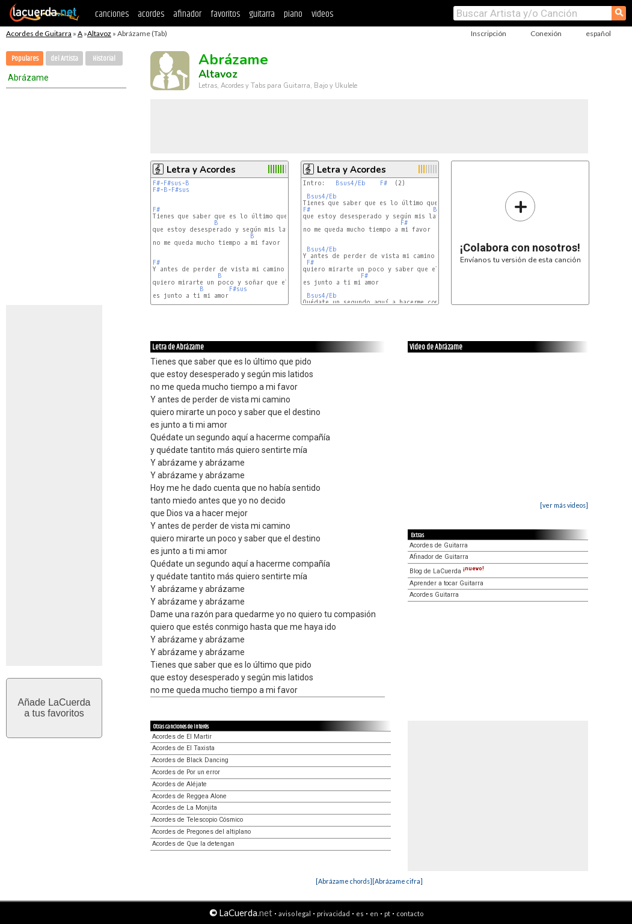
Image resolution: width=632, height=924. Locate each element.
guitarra (262, 14)
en (374, 913)
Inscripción (488, 33)
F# (156, 183)
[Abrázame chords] (344, 881)
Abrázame (28, 77)
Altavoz (99, 33)
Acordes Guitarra (434, 595)
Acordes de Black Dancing (190, 760)
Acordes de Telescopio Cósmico (197, 820)
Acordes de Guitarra (39, 33)
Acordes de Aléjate (179, 784)
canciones (112, 14)
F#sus (173, 183)
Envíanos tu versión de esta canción (520, 227)
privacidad (333, 913)
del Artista (64, 58)
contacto (409, 913)
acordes (151, 14)
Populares (24, 58)
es (360, 913)
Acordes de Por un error (186, 772)
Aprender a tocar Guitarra (446, 583)
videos (322, 14)
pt (387, 913)
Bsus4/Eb (351, 183)
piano (293, 14)
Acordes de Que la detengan (193, 844)
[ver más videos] (564, 505)
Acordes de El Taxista (183, 748)
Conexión (546, 33)
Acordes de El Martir (182, 737)
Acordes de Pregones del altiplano (201, 832)
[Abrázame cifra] (397, 881)
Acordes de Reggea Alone (189, 796)
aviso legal (294, 913)
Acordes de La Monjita (184, 808)
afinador (187, 14)
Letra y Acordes (201, 170)
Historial (104, 58)
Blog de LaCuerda (447, 571)
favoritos (225, 14)
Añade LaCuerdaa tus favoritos (54, 707)
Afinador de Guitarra (439, 557)
